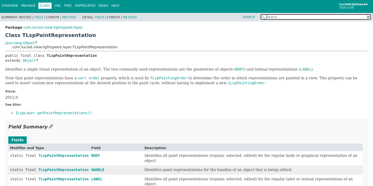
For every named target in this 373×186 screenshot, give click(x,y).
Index (104, 5)
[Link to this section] (51, 126)
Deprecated (85, 5)
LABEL (96, 179)
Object (29, 60)
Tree (68, 5)
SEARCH (248, 17)
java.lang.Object (20, 43)
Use (57, 5)
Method (69, 17)
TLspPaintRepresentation (64, 155)
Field (38, 17)
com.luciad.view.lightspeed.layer (53, 27)
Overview (10, 5)
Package (28, 5)
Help (115, 5)
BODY (95, 155)
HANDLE (97, 170)
